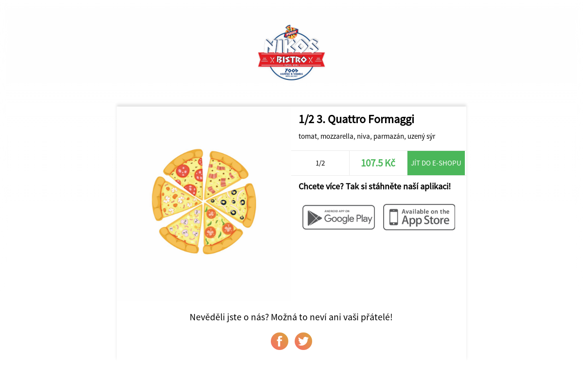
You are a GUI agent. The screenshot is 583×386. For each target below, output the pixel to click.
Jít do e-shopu (436, 162)
